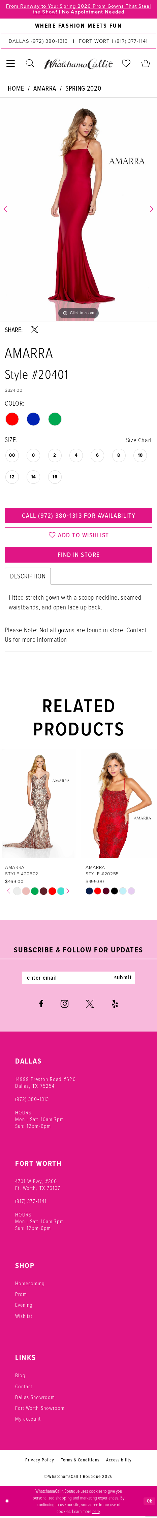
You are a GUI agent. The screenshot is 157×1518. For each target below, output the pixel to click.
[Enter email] (78, 979)
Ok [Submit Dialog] (149, 1502)
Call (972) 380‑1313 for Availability (79, 516)
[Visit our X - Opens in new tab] (90, 1006)
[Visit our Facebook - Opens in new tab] (41, 1006)
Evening (24, 1306)
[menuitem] (78, 26)
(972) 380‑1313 (32, 1100)
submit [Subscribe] (124, 979)
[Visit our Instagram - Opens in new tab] (64, 1005)
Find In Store (79, 556)
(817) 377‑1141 (31, 1202)
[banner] (78, 64)
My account (28, 1420)
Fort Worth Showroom (40, 1409)
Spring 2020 (83, 88)
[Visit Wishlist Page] (126, 64)
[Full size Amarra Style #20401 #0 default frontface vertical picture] (78, 209)
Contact (24, 1387)
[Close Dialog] (7, 1503)
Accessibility (119, 1461)
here (96, 1513)
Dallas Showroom (35, 1398)
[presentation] (38, 804)
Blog (20, 1377)
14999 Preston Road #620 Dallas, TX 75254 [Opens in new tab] (45, 1084)
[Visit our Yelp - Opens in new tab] (115, 1006)
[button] (10, 64)
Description (27, 577)
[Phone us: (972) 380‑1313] (38, 41)
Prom (21, 1295)
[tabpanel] (78, 209)
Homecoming (30, 1285)
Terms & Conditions (80, 1461)
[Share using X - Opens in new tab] (34, 329)
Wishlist (24, 1317)
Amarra (44, 88)
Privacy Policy (39, 1461)
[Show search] (30, 64)
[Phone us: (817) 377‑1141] (113, 41)
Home (16, 88)
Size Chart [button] (138, 439)
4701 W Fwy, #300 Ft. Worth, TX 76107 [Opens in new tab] (38, 1186)
